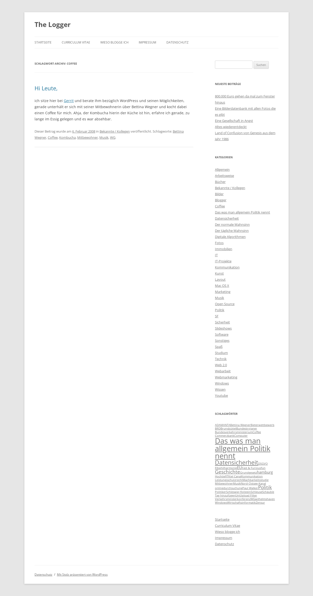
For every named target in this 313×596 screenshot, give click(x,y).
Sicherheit (222, 322)
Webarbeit (223, 371)
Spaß (219, 346)
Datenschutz (177, 42)
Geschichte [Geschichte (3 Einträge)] (227, 472)
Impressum (147, 42)
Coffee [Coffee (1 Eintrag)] (257, 432)
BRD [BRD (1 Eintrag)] (218, 428)
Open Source (224, 304)
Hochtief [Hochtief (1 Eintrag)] (220, 476)
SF (216, 316)
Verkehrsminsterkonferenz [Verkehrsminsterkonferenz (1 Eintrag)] (233, 499)
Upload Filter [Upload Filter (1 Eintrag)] (248, 495)
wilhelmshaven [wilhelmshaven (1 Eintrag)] (265, 499)
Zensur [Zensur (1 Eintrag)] (260, 502)
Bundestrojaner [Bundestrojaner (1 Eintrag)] (246, 428)
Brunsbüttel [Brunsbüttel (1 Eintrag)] (228, 428)
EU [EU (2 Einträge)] (239, 467)
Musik (103, 137)
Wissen (220, 389)
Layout (220, 279)
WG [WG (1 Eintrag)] (253, 499)
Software (221, 334)
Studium (221, 352)
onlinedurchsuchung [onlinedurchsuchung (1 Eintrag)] (228, 488)
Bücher (220, 181)
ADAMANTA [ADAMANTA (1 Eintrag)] (222, 425)
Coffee (53, 137)
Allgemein (222, 169)
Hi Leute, (46, 88)
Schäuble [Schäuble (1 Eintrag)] (268, 492)
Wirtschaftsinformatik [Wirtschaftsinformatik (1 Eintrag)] (241, 502)
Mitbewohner (87, 137)
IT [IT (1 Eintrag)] (227, 476)
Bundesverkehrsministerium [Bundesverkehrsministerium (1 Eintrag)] (234, 432)
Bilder (219, 194)
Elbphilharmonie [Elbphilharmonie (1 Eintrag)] (226, 468)
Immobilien (223, 249)
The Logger (53, 24)
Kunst (219, 273)
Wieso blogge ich (114, 42)
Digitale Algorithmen (230, 236)
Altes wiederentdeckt (231, 126)
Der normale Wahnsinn (232, 224)
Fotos (219, 242)
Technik (221, 359)
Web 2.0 (221, 365)
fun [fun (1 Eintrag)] (263, 468)
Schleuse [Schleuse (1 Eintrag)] (256, 492)
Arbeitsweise (224, 175)
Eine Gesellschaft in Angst (234, 120)
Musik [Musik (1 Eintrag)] (237, 483)
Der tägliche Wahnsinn (232, 230)
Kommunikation (227, 267)
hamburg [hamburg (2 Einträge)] (265, 472)
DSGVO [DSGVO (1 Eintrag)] (263, 463)
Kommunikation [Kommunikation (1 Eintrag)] (252, 476)
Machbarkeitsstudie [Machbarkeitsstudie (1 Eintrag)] (256, 480)
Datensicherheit (227, 218)
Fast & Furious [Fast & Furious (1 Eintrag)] (251, 468)
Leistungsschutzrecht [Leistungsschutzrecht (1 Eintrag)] (229, 480)
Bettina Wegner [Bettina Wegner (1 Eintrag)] (240, 425)
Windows (222, 383)
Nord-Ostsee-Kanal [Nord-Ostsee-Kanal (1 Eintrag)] (253, 483)
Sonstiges (222, 340)
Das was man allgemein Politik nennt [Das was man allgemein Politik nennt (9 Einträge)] (242, 448)
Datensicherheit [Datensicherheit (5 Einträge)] (236, 462)
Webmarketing (226, 377)
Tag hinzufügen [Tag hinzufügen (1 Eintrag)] (225, 495)
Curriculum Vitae (76, 42)
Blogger (220, 200)
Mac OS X (222, 285)
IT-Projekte (223, 261)
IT (216, 255)
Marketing (222, 291)
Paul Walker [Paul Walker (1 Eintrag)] (250, 488)
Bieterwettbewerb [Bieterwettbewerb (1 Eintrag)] (262, 425)
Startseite (43, 42)
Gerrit (69, 100)
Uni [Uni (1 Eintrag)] (237, 495)
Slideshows (223, 328)
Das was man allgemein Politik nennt (242, 212)
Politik (219, 310)
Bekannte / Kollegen (115, 131)
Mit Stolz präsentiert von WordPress (82, 574)
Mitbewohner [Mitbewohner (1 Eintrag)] (224, 483)
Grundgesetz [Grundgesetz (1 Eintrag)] (248, 472)
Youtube (221, 395)
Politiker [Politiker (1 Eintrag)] (220, 492)
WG (112, 137)
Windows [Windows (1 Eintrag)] (221, 502)
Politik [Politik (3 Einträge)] (265, 487)
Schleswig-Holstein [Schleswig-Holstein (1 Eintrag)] (238, 492)
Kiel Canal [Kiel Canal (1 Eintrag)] (234, 476)
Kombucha (67, 137)
